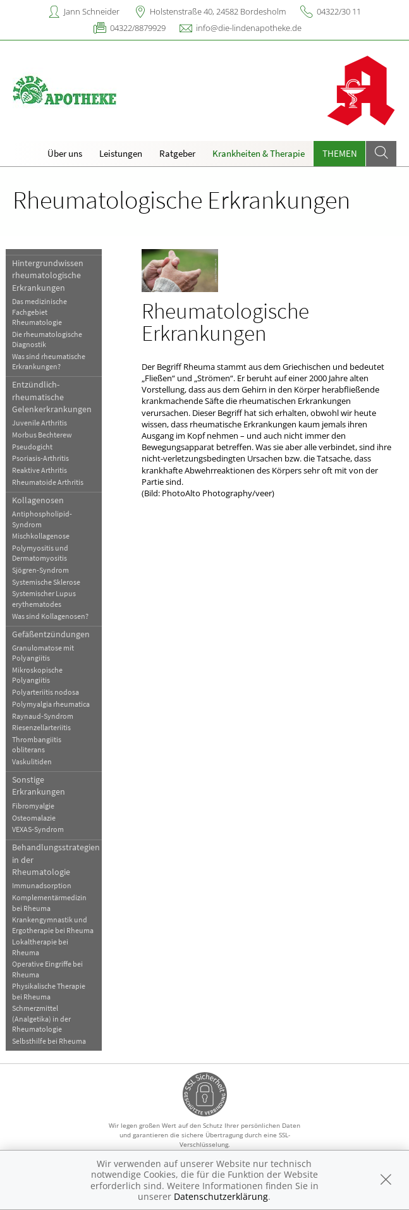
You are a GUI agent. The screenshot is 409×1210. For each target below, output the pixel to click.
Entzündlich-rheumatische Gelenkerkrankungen (54, 397)
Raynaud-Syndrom (45, 716)
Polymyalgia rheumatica (53, 704)
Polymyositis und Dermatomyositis (43, 553)
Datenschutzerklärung (221, 1196)
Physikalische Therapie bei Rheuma (51, 991)
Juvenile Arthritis (42, 422)
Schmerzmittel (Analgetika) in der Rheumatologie (44, 1018)
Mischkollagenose (43, 536)
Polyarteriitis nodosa (48, 692)
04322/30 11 (339, 11)
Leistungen (120, 153)
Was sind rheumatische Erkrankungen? (51, 361)
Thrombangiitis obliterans (39, 744)
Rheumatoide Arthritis (50, 482)
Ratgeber (177, 153)
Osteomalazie (36, 817)
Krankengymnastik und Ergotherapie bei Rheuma (55, 924)
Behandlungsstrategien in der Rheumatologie (58, 859)
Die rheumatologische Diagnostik (50, 339)
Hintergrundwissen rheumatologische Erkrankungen (50, 275)
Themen (339, 153)
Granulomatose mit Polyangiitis (45, 653)
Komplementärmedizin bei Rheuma (52, 902)
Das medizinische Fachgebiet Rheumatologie (42, 311)
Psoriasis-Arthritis (43, 458)
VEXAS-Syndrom (40, 829)
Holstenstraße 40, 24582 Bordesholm (218, 11)
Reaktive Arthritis (42, 470)
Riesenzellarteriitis (44, 727)
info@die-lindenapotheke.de (249, 28)
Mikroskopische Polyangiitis (40, 675)
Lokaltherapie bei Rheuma (43, 946)
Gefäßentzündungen (53, 634)
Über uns (64, 153)
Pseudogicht (35, 446)
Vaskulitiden (34, 761)
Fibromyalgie (36, 805)
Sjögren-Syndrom (43, 570)
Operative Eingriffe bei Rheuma (50, 969)
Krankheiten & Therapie (258, 153)
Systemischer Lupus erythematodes (46, 598)
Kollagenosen (40, 500)
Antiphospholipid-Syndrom (45, 519)
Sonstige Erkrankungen (41, 785)
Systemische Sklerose (49, 582)
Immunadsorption (44, 885)
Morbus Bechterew (45, 434)
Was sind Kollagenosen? (53, 616)
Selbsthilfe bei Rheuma (52, 1041)
